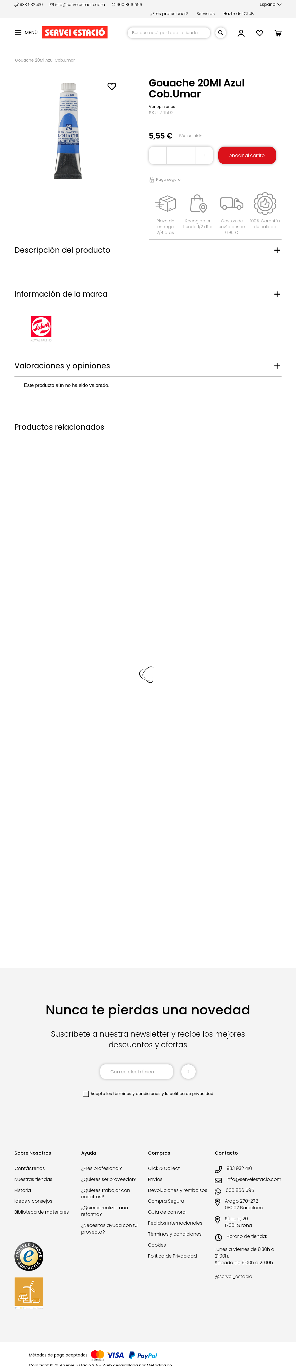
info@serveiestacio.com (77, 5)
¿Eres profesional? (169, 13)
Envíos (155, 1179)
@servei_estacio (233, 1276)
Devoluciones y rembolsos (177, 1190)
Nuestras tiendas (33, 1179)
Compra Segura (166, 1201)
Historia (22, 1190)
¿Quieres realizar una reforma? (104, 1211)
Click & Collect (164, 1168)
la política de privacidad (189, 1094)
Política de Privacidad (172, 1256)
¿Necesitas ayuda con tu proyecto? (109, 1228)
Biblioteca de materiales (41, 1212)
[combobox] (169, 32)
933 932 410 (29, 5)
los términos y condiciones (133, 1094)
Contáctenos (29, 1168)
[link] (241, 35)
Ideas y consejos (33, 1201)
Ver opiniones (162, 106)
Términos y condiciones (174, 1234)
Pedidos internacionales (175, 1223)
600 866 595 (127, 5)
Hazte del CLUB (238, 13)
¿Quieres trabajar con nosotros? (105, 1193)
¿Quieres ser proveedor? (108, 1179)
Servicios (206, 13)
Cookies (157, 1245)
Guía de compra (167, 1212)
